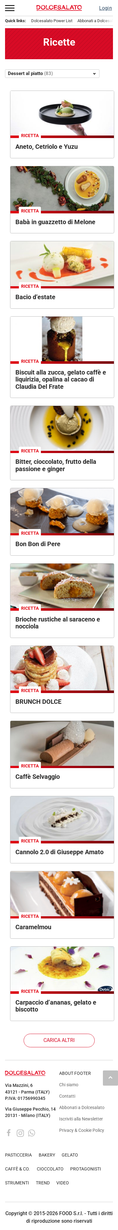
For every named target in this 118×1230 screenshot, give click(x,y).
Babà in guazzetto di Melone (55, 222)
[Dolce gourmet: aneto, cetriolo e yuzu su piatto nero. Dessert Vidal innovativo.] (62, 113)
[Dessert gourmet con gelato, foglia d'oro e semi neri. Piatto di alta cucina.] (62, 428)
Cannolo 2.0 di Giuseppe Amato (59, 852)
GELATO (70, 1155)
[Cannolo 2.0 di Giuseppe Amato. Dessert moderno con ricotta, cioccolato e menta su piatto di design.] (62, 818)
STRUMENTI (17, 1183)
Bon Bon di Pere (37, 544)
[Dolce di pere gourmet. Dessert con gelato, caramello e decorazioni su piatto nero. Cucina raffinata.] (62, 510)
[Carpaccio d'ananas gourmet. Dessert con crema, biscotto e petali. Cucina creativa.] (62, 969)
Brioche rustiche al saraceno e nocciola (57, 622)
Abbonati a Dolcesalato (81, 1107)
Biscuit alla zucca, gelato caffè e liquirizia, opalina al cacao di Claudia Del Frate (60, 379)
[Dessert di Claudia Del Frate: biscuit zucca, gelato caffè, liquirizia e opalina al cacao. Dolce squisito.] (62, 339)
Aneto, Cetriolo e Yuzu (46, 146)
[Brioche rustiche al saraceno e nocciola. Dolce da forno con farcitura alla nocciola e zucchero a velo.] (62, 586)
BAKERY (47, 1155)
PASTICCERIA (18, 1155)
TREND (43, 1183)
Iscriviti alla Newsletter (81, 1119)
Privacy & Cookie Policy (81, 1130)
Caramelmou (33, 927)
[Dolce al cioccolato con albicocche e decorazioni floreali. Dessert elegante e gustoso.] (62, 893)
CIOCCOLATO (50, 1169)
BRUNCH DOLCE (38, 701)
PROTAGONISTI (85, 1169)
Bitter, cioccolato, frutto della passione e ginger (55, 465)
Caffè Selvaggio (37, 776)
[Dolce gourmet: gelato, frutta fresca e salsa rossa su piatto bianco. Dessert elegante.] (62, 263)
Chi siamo (68, 1085)
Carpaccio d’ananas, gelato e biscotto (55, 1006)
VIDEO (62, 1183)
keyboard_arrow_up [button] (110, 1077)
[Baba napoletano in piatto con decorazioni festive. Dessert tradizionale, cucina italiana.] (62, 188)
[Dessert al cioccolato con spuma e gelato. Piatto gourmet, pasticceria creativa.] (62, 743)
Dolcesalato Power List (51, 20)
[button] (10, 8)
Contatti (67, 1096)
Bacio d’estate (35, 297)
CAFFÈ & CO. (17, 1169)
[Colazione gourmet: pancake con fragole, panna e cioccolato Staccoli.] (62, 668)
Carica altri (59, 1040)
